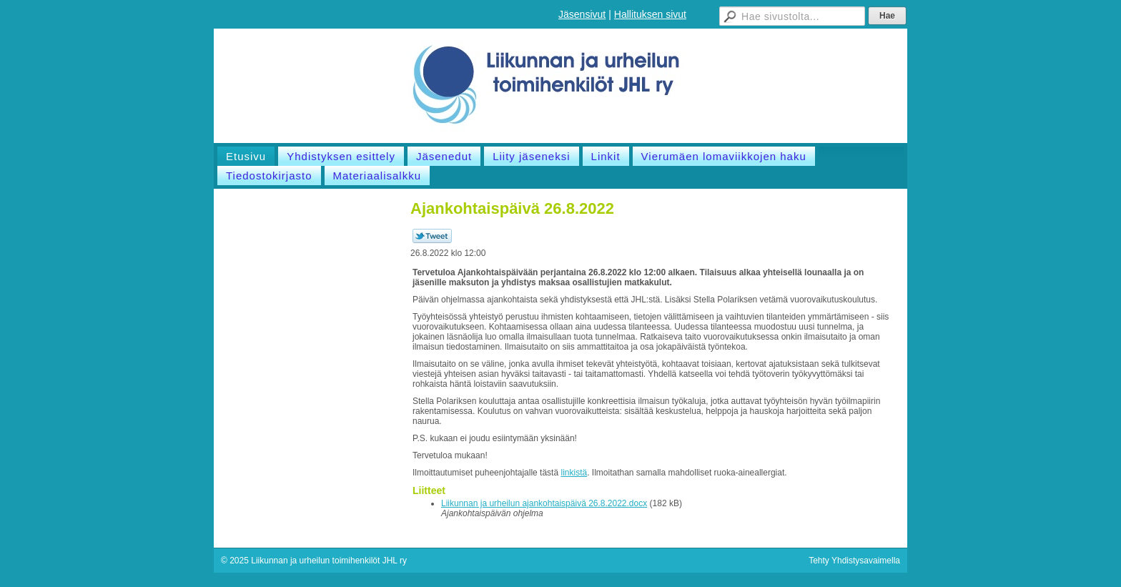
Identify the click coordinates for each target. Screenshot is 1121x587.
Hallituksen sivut (650, 14)
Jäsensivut (582, 14)
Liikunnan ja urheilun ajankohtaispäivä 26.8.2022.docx (544, 503)
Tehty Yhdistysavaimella (854, 561)
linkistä (573, 473)
